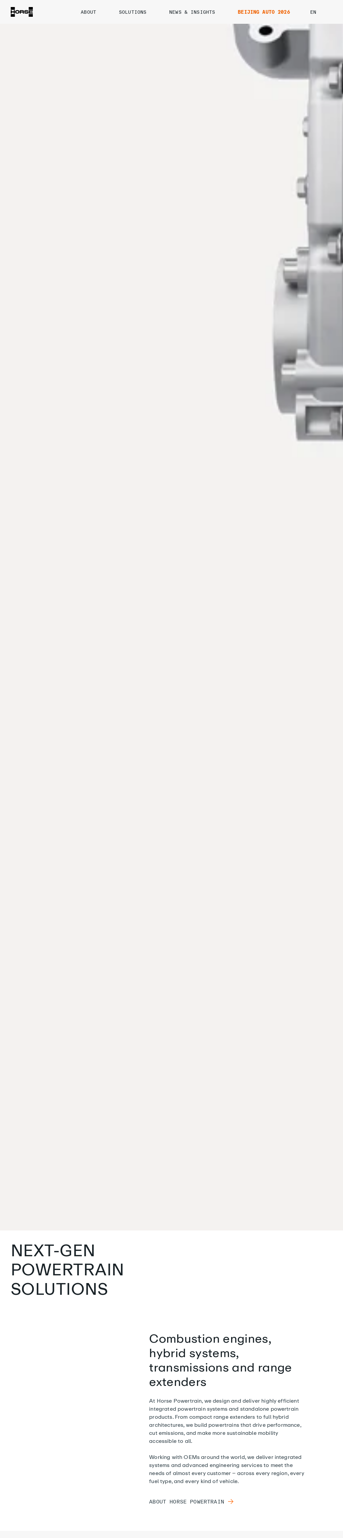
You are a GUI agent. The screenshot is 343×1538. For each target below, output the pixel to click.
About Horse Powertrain (192, 1501)
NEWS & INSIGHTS (198, 12)
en (319, 12)
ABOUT (94, 12)
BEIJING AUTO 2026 (264, 12)
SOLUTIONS (138, 12)
